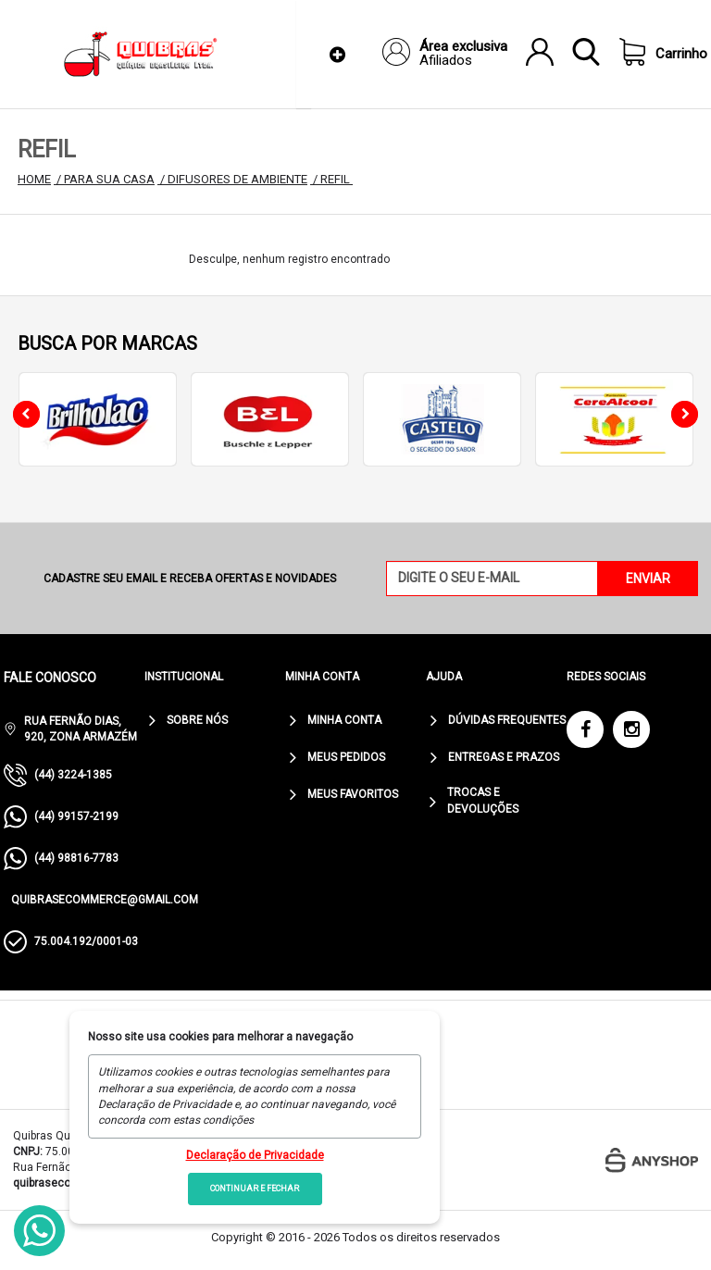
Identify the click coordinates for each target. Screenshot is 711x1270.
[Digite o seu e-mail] (492, 578)
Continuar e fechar (254, 1188)
